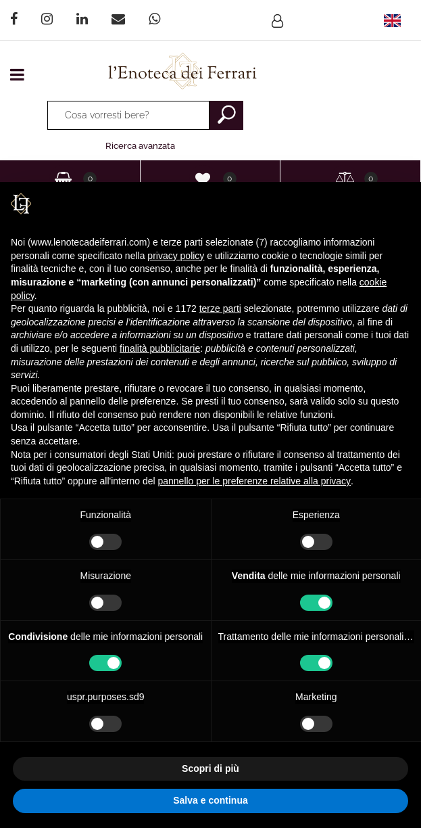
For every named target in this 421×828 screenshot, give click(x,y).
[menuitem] (392, 20)
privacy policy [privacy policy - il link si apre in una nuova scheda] (175, 255)
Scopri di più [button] (210, 768)
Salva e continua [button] (210, 800)
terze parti (220, 308)
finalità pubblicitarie (160, 348)
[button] (226, 115)
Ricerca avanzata (140, 146)
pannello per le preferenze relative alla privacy (254, 481)
